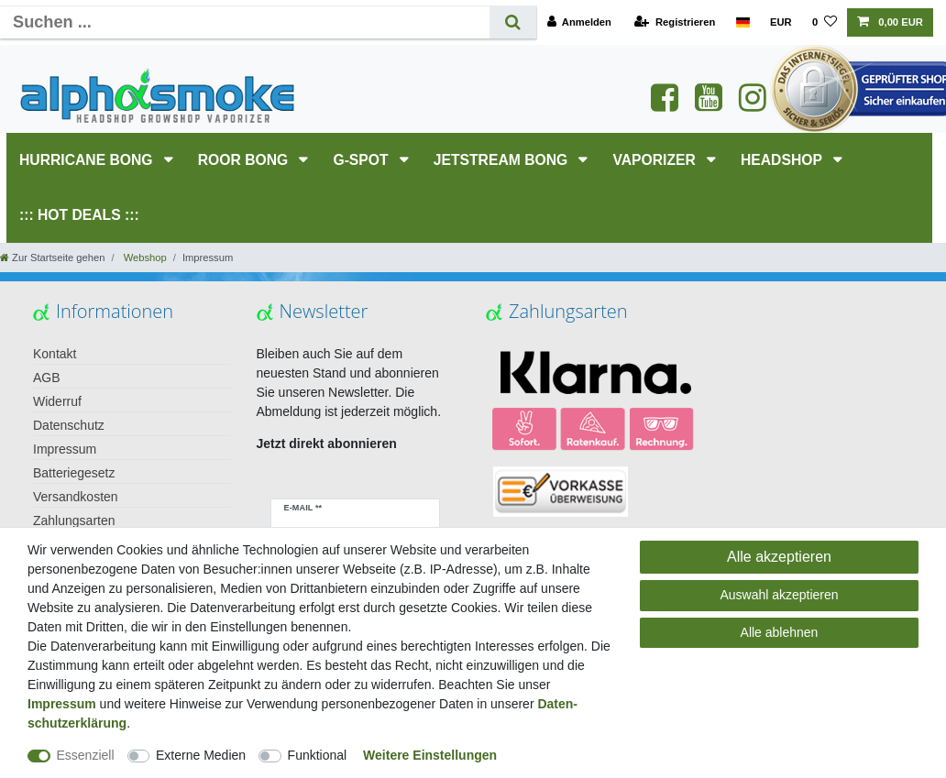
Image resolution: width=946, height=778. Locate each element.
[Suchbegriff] (245, 22)
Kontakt (54, 353)
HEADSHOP (783, 160)
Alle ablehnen (780, 632)
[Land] (742, 22)
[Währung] (781, 22)
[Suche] (513, 22)
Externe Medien (201, 755)
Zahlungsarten (74, 520)
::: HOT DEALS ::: (79, 215)
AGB (46, 377)
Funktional (317, 755)
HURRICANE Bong (88, 160)
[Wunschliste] (824, 22)
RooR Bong (245, 160)
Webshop (144, 257)
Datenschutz (68, 425)
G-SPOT (362, 160)
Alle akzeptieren (779, 556)
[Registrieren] (674, 22)
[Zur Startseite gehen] (52, 257)
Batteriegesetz (74, 473)
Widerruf (57, 401)
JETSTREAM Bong (503, 160)
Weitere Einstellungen (430, 755)
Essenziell (86, 755)
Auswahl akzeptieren (779, 594)
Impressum (64, 449)
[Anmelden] (579, 22)
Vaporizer (655, 160)
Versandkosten (75, 496)
